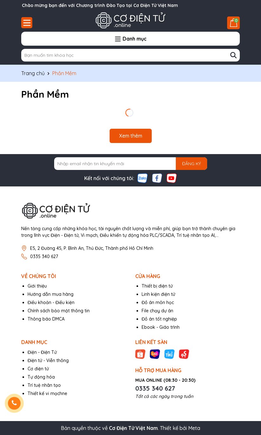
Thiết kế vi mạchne (47, 393)
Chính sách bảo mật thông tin (59, 311)
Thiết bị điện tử (157, 286)
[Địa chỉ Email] (130, 163)
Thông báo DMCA (46, 319)
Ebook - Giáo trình (161, 327)
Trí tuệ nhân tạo (44, 385)
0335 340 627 (44, 256)
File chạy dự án (157, 311)
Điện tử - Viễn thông (48, 360)
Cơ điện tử (38, 369)
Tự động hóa (41, 377)
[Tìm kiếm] (233, 55)
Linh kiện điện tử (158, 294)
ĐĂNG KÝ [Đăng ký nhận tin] (191, 163)
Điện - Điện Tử (42, 352)
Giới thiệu (37, 286)
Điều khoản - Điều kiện (51, 302)
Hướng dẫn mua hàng (50, 294)
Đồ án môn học (158, 302)
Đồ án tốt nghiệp (159, 319)
